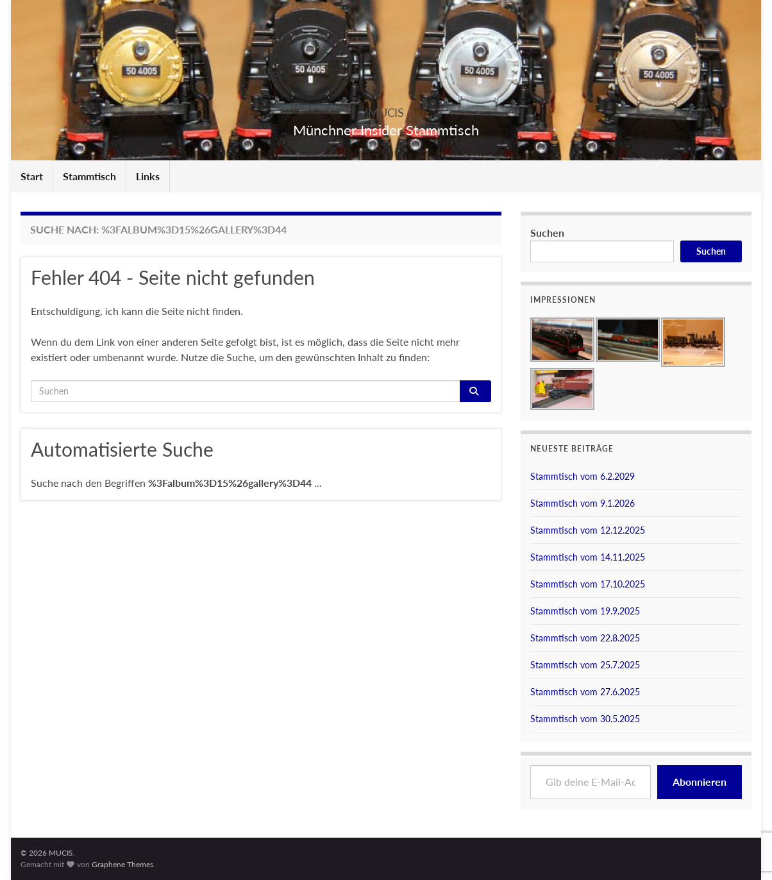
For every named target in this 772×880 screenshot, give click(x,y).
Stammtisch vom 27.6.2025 (585, 691)
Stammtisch (89, 176)
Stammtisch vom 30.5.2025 (585, 718)
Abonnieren (699, 781)
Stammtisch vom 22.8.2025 (585, 637)
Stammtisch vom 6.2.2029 (582, 476)
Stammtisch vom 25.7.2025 (585, 664)
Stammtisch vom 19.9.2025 (585, 610)
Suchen (547, 232)
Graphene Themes (122, 864)
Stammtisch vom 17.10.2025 (587, 584)
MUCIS (386, 108)
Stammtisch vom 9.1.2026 (582, 503)
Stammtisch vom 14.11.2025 (587, 557)
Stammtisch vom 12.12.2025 (587, 530)
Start (32, 176)
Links (148, 176)
